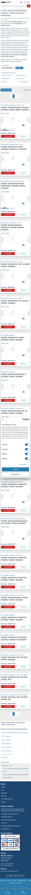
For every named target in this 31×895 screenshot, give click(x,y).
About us (2, 880)
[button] (4, 757)
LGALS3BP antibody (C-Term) (11, 223)
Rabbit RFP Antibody (6, 817)
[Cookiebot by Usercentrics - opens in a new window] (22, 419)
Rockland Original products (8, 820)
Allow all (15, 469)
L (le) (10, 765)
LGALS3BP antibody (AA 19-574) (12, 655)
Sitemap (3, 802)
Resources (4, 796)
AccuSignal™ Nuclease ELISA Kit (10, 814)
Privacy (14, 880)
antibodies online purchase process (10, 826)
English (10, 876)
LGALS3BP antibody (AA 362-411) (12, 408)
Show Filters (6, 90)
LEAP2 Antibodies (6, 743)
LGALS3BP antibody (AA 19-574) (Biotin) (14, 675)
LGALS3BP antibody (7, 335)
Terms (29, 880)
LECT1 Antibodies (6, 740)
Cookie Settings (21, 880)
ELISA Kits (4, 823)
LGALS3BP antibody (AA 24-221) (12, 144)
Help (2, 790)
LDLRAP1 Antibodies (7, 754)
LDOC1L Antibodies (7, 747)
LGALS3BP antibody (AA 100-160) (12, 595)
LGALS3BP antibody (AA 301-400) (12, 181)
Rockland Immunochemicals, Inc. (9, 871)
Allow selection (15, 474)
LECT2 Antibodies (6, 736)
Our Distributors (5, 829)
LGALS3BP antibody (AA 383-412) (12, 105)
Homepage (5, 765)
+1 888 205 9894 (7, 865)
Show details (22, 464)
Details (23, 136)
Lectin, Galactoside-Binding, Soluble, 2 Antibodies (15, 732)
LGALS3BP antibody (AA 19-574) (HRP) (14, 695)
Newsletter (4, 793)
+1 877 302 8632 (8, 864)
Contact (3, 787)
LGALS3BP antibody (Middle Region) (13, 519)
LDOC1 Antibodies (6, 751)
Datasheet (7, 136)
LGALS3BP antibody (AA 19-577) (12, 482)
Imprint (8, 880)
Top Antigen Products (7, 799)
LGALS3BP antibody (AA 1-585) (11, 262)
